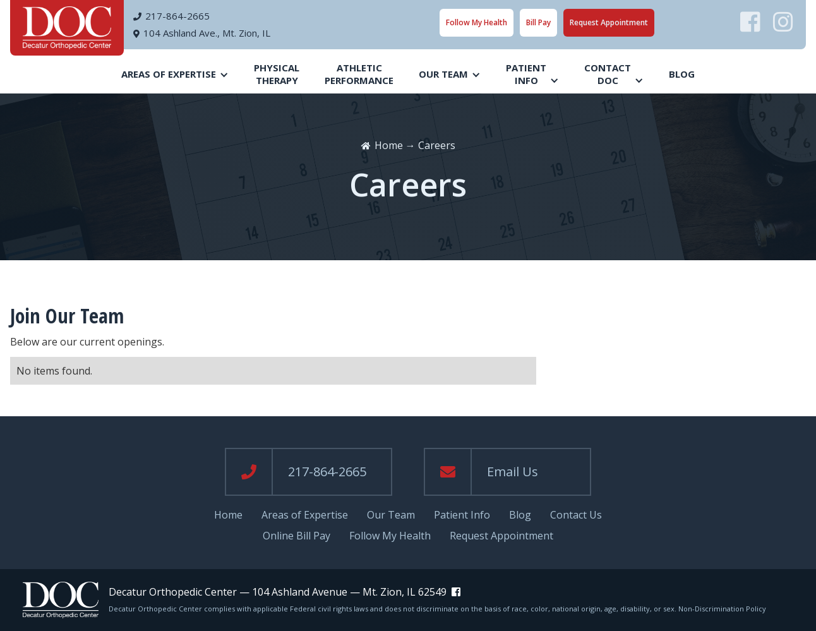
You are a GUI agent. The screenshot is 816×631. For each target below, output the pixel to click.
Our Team (391, 515)
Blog (682, 74)
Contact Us (576, 515)
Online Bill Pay (296, 536)
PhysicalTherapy (276, 74)
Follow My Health (476, 22)
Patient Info (462, 515)
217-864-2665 (177, 15)
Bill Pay (538, 22)
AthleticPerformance (359, 74)
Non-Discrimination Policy (722, 608)
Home (389, 145)
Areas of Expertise (304, 515)
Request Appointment (609, 22)
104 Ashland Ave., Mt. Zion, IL (206, 33)
